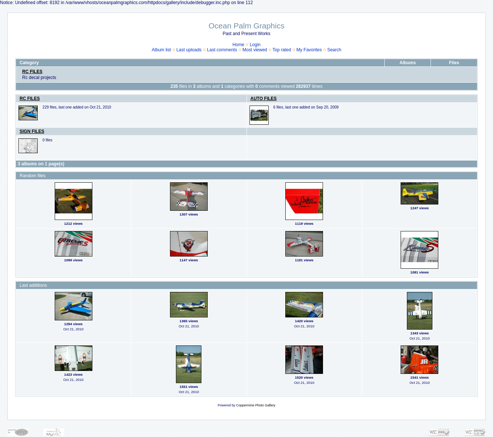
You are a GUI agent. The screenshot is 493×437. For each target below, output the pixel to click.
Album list (161, 49)
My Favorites (309, 49)
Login (255, 44)
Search (334, 49)
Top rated (281, 49)
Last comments (222, 49)
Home (238, 44)
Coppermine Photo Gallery (255, 405)
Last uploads (188, 49)
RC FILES (32, 71)
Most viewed (254, 49)
